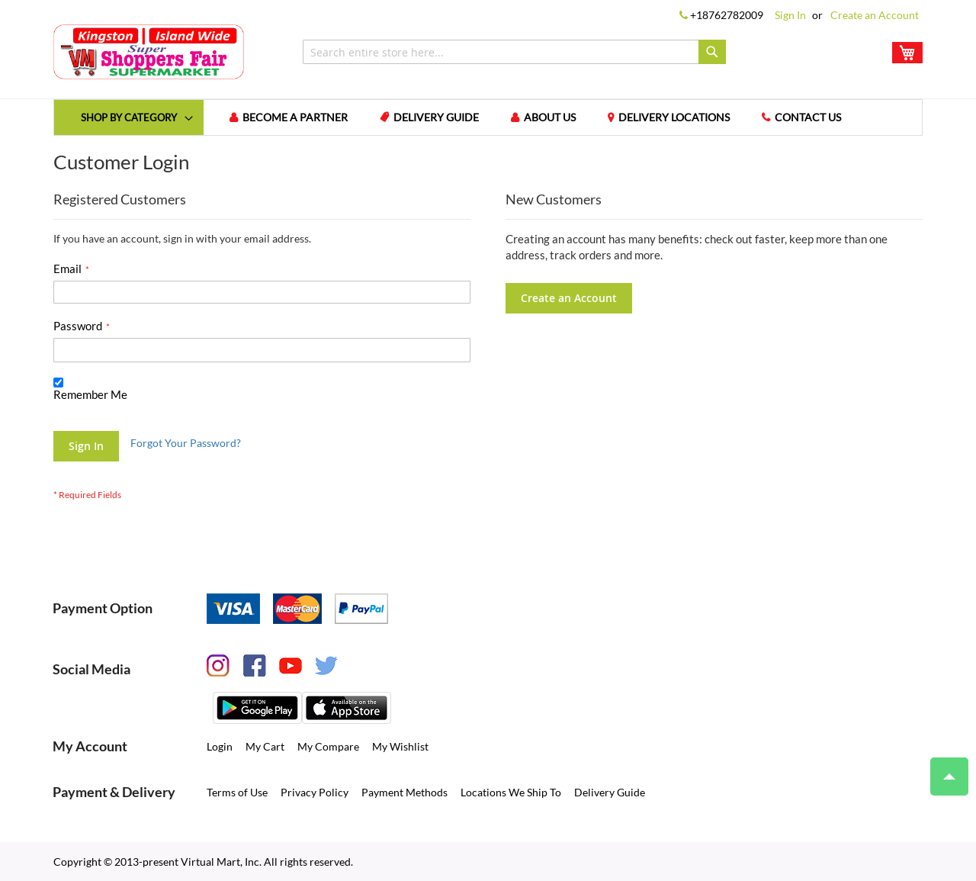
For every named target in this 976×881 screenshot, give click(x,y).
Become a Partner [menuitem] (295, 117)
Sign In (790, 14)
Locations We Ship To (511, 792)
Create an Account (874, 14)
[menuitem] (129, 117)
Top (942, 769)
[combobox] (514, 52)
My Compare (328, 746)
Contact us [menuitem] (808, 117)
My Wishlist (400, 746)
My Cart (265, 746)
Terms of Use (237, 792)
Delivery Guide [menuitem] (436, 117)
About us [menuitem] (550, 117)
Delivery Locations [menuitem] (674, 117)
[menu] (488, 117)
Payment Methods (404, 792)
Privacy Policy (314, 792)
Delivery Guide (609, 792)
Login (220, 746)
